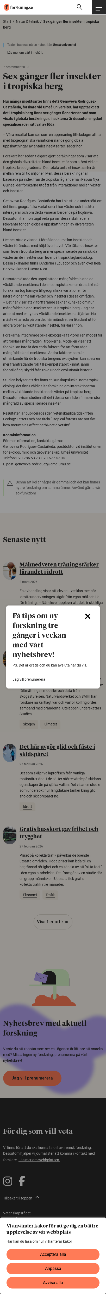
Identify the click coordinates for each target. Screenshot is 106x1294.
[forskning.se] (16, 7)
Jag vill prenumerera (29, 679)
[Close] (87, 616)
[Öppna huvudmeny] (99, 7)
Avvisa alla (53, 1282)
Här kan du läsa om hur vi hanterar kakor (39, 1241)
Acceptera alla (53, 1254)
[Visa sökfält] (80, 7)
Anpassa (53, 1268)
